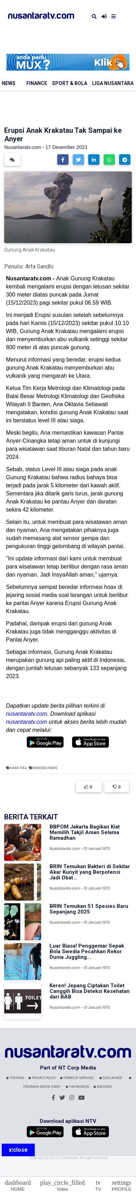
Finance (36, 83)
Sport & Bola (69, 83)
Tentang (15, 1078)
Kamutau (18, 768)
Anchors (102, 1086)
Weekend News (45, 768)
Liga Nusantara (113, 83)
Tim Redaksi (77, 1086)
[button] (63, 159)
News (8, 83)
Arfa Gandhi (39, 266)
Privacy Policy (42, 1078)
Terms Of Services (77, 1078)
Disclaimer (110, 1078)
